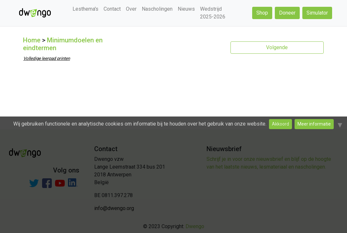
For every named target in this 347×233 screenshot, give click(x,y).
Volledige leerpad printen (46, 58)
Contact (112, 9)
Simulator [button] (317, 13)
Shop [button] (262, 13)
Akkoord (280, 124)
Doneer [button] (287, 13)
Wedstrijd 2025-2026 (212, 13)
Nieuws (186, 9)
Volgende (277, 47)
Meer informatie (314, 124)
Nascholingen (157, 9)
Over (131, 9)
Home (31, 40)
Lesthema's (85, 9)
